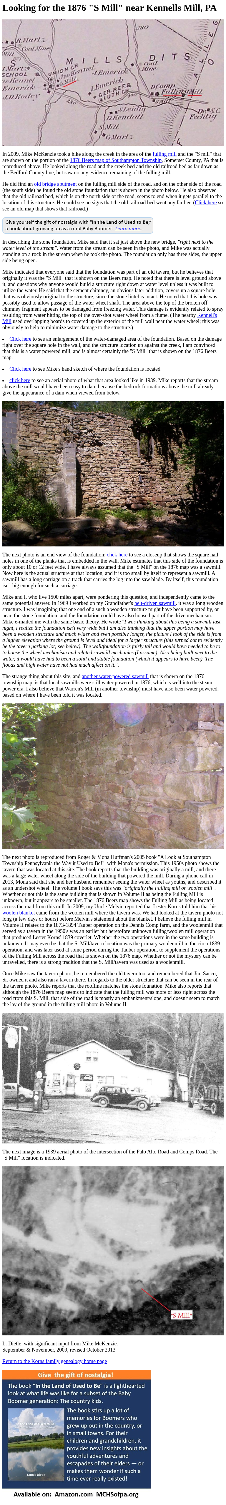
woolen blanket (18, 913)
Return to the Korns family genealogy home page (54, 1361)
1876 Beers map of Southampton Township (116, 160)
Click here (206, 202)
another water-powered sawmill (115, 676)
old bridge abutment (55, 184)
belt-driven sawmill (155, 603)
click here (19, 380)
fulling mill (165, 154)
